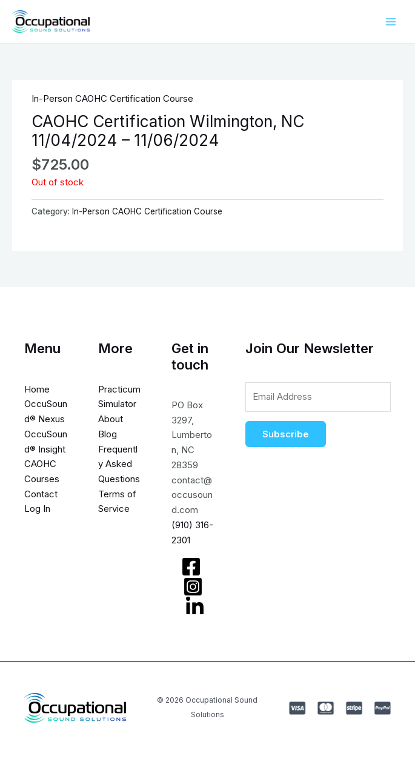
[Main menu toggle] (390, 21)
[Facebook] (191, 567)
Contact (41, 494)
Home (37, 389)
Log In (37, 509)
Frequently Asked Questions (119, 464)
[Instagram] (193, 587)
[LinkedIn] (195, 607)
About (110, 419)
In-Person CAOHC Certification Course (112, 98)
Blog (107, 434)
